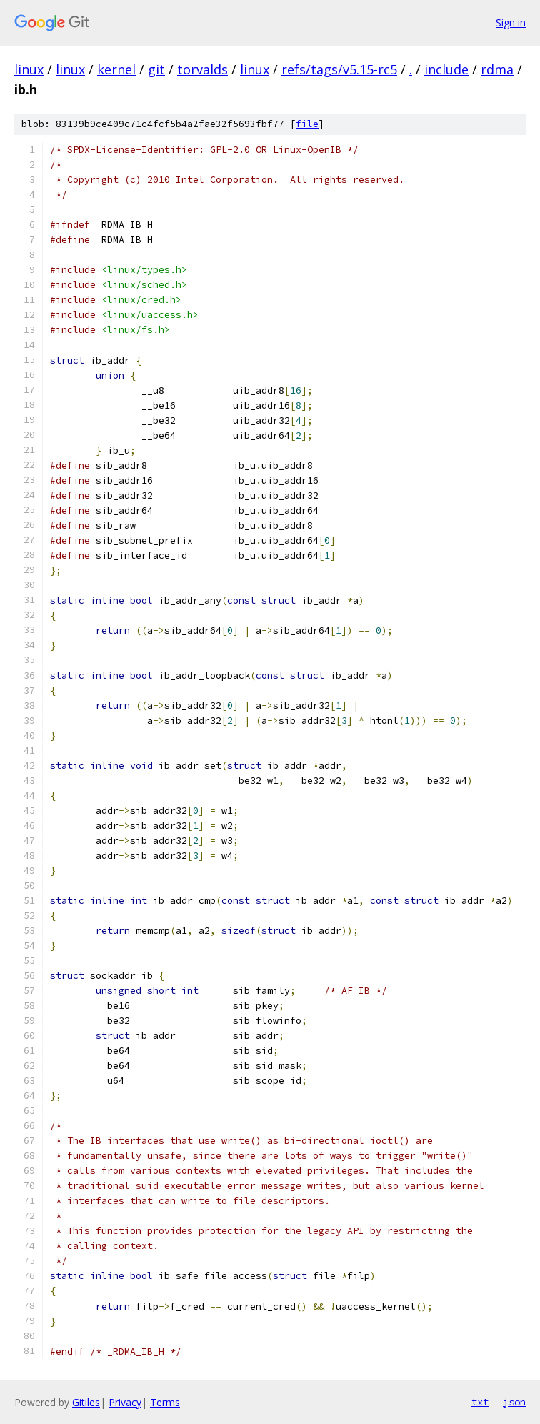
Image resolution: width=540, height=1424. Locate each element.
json (514, 1401)
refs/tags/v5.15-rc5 (339, 69)
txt (480, 1401)
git (156, 69)
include (446, 69)
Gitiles (86, 1402)
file (307, 124)
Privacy (125, 1402)
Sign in (511, 22)
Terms (165, 1402)
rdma (497, 69)
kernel (116, 69)
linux (29, 69)
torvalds (202, 69)
